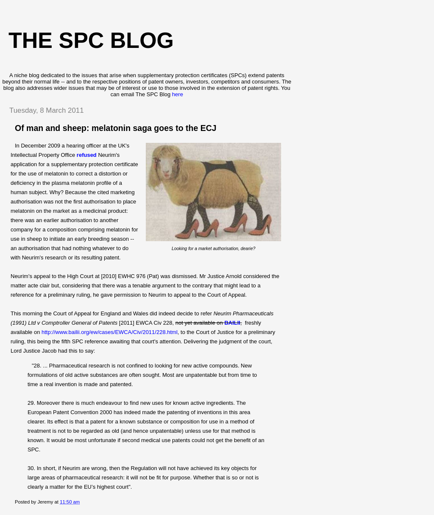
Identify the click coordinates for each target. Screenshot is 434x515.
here (177, 94)
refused (87, 155)
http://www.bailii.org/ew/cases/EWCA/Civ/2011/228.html (110, 332)
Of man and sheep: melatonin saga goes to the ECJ (116, 128)
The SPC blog (91, 40)
